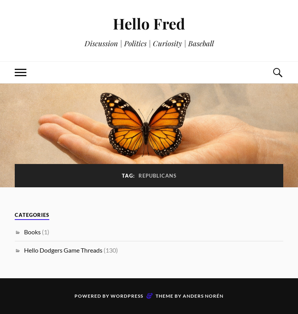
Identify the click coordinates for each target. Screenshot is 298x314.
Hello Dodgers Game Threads (63, 250)
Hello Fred (149, 23)
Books (32, 232)
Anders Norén (203, 296)
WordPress (127, 296)
